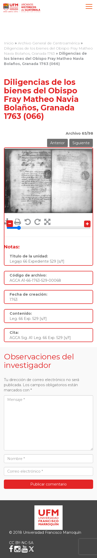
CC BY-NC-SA (21, 542)
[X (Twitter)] (31, 549)
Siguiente (81, 143)
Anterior (57, 143)
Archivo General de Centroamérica (49, 43)
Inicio (9, 43)
